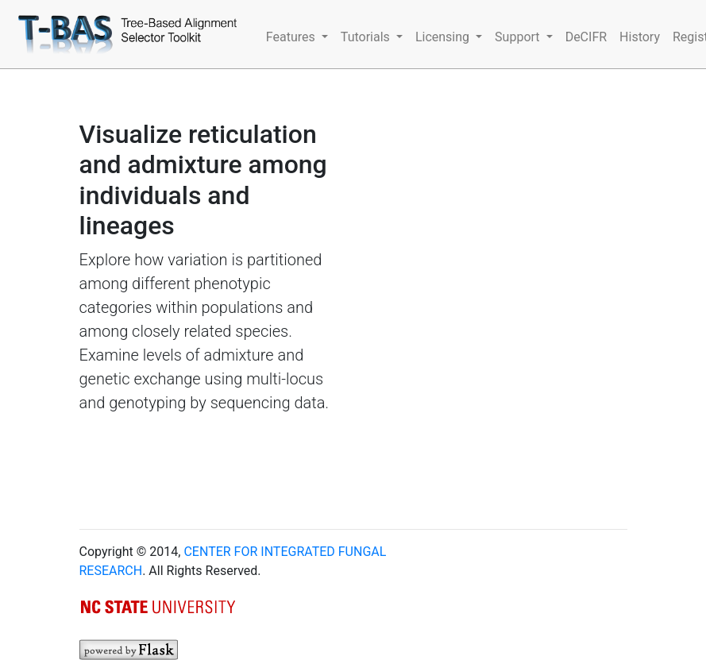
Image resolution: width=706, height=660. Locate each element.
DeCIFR (586, 36)
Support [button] (518, 36)
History (639, 36)
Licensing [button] (444, 36)
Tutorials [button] (367, 36)
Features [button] (292, 36)
